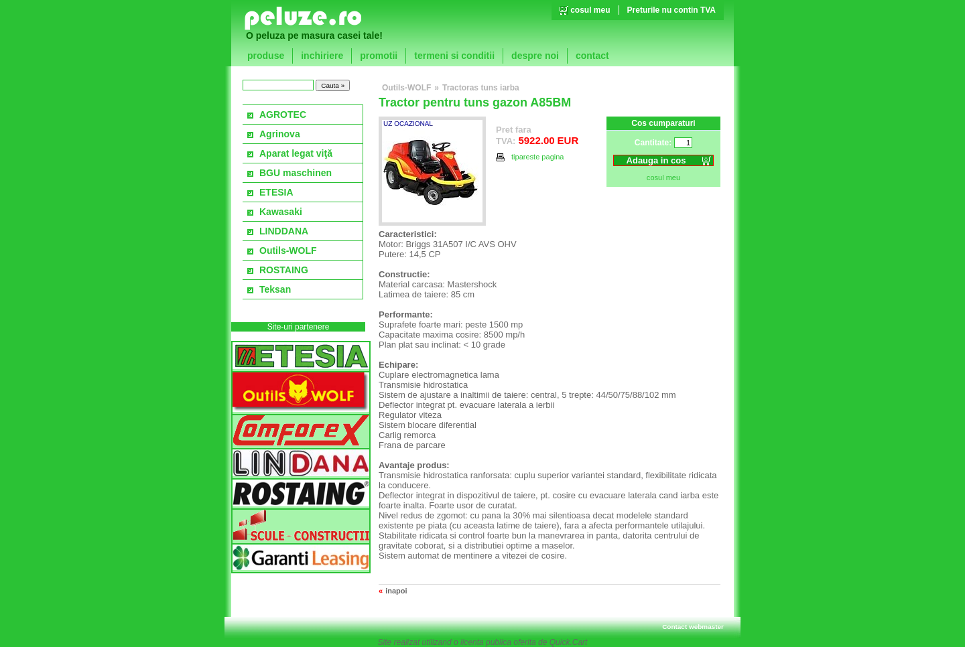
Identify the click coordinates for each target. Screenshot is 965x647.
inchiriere (322, 55)
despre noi (535, 55)
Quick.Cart (569, 642)
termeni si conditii (454, 55)
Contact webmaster (693, 626)
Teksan (275, 289)
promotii (378, 55)
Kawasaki (280, 211)
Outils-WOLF (288, 250)
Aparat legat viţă (295, 153)
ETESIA (276, 192)
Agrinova (279, 134)
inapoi (396, 591)
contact (592, 55)
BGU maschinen (295, 172)
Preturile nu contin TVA (671, 10)
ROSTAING (283, 270)
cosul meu (590, 10)
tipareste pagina (530, 157)
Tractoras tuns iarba (480, 87)
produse (265, 55)
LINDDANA (283, 231)
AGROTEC (282, 114)
